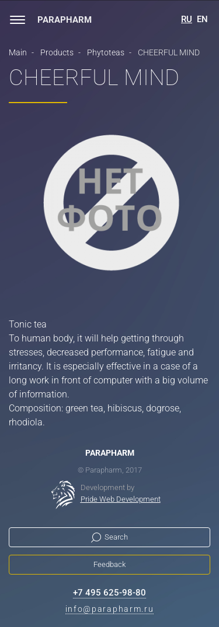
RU (186, 19)
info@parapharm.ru (109, 609)
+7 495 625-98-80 (109, 592)
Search (116, 537)
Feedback (109, 564)
